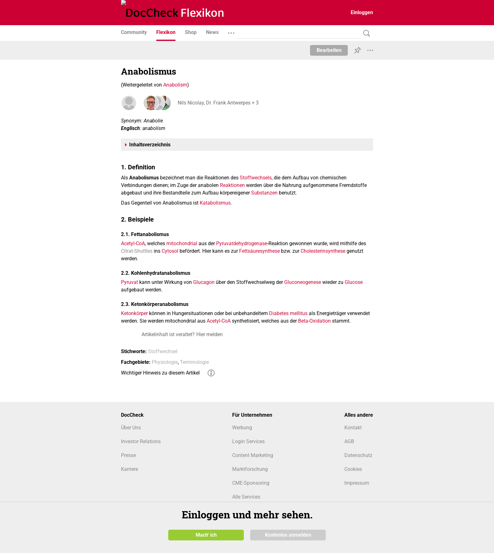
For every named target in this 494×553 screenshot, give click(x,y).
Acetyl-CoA (133, 243)
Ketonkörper (134, 313)
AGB (349, 441)
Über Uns (131, 428)
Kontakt (353, 428)
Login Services (248, 441)
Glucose (354, 282)
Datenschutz (358, 455)
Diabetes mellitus (288, 313)
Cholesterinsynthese (323, 251)
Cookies (353, 469)
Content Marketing (252, 455)
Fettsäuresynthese (259, 251)
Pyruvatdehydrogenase (241, 243)
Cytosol (170, 251)
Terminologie (194, 362)
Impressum (356, 483)
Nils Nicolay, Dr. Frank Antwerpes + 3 (218, 103)
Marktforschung (250, 469)
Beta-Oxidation (314, 321)
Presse (128, 455)
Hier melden (209, 334)
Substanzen (264, 193)
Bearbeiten (329, 50)
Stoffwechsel (162, 351)
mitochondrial (181, 243)
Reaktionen (232, 185)
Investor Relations (141, 441)
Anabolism (175, 85)
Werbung (242, 428)
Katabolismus (215, 203)
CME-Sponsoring (250, 483)
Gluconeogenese (302, 282)
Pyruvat (129, 282)
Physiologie (165, 362)
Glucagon (204, 282)
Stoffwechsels (256, 178)
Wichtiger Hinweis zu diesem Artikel (160, 373)
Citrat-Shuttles (136, 251)
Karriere (129, 469)
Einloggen (362, 12)
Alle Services (246, 497)
